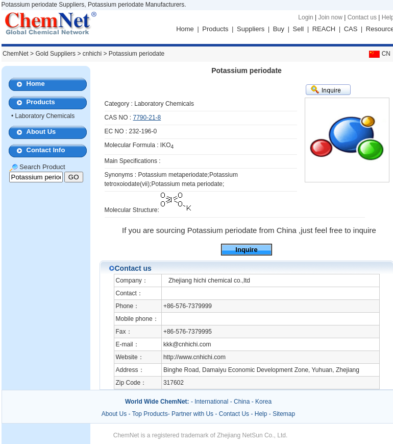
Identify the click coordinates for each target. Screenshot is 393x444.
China (242, 401)
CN (378, 53)
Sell (298, 29)
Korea (263, 401)
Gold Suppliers (55, 53)
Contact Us (234, 413)
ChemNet (16, 53)
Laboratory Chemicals (45, 116)
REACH (324, 29)
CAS (351, 29)
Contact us (362, 17)
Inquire (246, 249)
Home (185, 29)
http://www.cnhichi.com (194, 357)
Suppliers (250, 29)
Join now (330, 17)
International (211, 401)
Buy (278, 29)
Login (305, 17)
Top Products (150, 413)
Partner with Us (193, 413)
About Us (41, 131)
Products (215, 29)
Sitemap (284, 413)
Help (261, 413)
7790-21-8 (147, 117)
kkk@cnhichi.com (187, 344)
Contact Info (46, 150)
